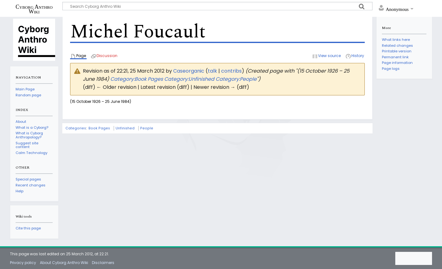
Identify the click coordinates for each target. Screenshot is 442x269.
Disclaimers (103, 262)
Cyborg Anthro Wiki (34, 9)
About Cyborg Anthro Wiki (64, 262)
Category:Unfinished (189, 79)
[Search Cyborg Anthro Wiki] (217, 6)
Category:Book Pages (136, 79)
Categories (75, 128)
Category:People (236, 79)
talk (212, 70)
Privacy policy (23, 262)
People (146, 128)
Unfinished (125, 128)
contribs (231, 70)
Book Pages (99, 128)
